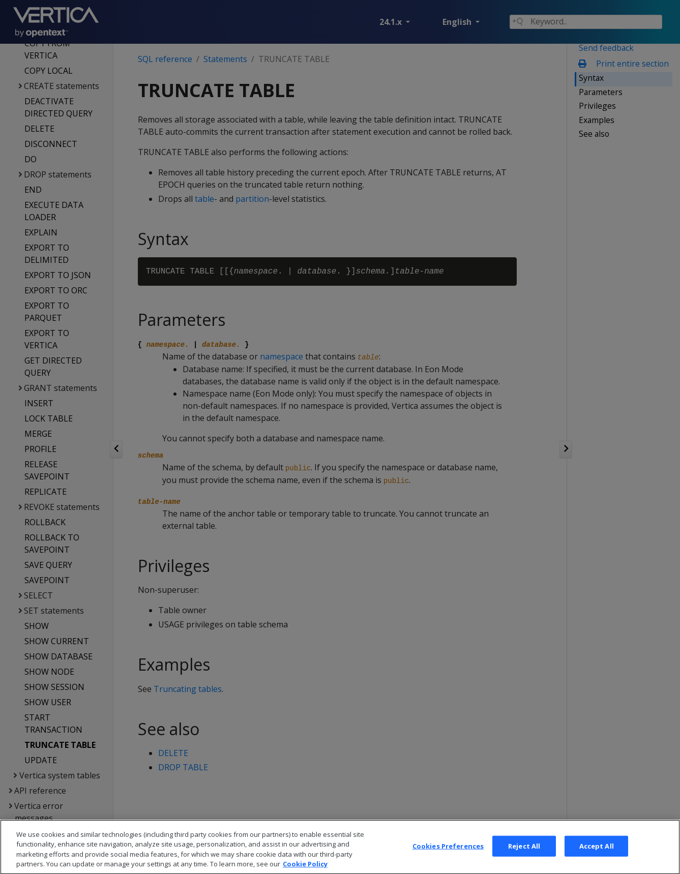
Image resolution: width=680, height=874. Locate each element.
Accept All (596, 856)
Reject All (524, 856)
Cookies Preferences (448, 856)
